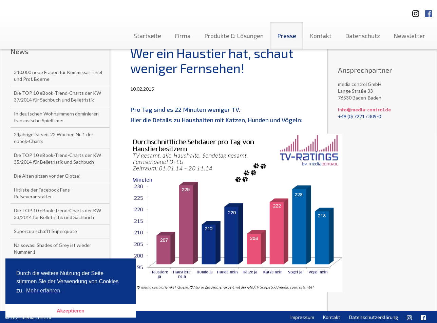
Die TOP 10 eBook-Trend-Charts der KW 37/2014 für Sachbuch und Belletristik (57, 96)
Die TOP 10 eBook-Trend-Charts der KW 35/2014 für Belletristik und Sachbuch (57, 158)
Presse (286, 35)
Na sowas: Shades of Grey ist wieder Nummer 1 (52, 248)
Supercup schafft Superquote (45, 231)
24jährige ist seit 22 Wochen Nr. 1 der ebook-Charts (53, 137)
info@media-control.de (364, 109)
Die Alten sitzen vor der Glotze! (47, 176)
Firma (183, 35)
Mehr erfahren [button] (43, 290)
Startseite (147, 35)
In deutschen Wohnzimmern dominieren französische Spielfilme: (56, 117)
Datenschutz (362, 35)
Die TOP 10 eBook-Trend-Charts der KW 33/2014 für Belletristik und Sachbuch (57, 214)
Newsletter (409, 35)
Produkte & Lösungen (234, 35)
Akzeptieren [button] (70, 310)
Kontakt (320, 35)
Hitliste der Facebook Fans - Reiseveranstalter (43, 193)
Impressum (302, 317)
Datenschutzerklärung (373, 317)
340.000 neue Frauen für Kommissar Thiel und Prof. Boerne (58, 75)
